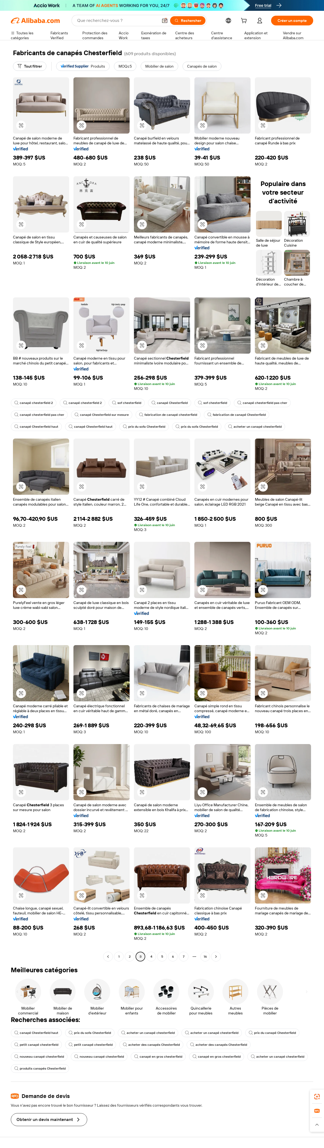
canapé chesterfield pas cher (262, 403)
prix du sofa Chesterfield (144, 426)
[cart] (245, 21)
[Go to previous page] (108, 956)
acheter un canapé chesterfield (255, 426)
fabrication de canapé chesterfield (168, 415)
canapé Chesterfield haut (36, 426)
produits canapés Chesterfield (40, 1068)
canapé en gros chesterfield (158, 1056)
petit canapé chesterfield (36, 1045)
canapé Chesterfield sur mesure (102, 415)
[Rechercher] (187, 20)
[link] (317, 1097)
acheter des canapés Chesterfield (151, 1045)
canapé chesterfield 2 (33, 403)
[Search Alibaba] (117, 21)
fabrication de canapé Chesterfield (236, 415)
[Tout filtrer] (29, 66)
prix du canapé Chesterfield (272, 1033)
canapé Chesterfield (169, 403)
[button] (164, 20)
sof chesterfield (126, 403)
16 (205, 956)
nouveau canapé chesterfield (39, 1056)
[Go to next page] (216, 956)
